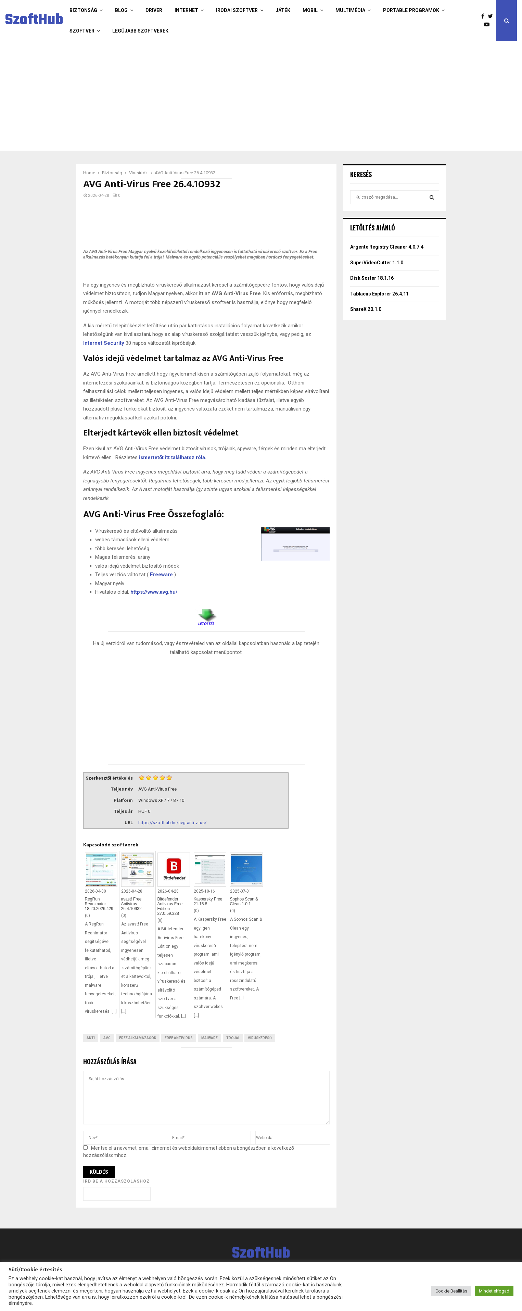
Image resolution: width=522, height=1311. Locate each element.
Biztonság (83, 10)
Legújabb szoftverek (140, 31)
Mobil (310, 10)
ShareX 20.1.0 (365, 309)
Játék (283, 10)
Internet (186, 10)
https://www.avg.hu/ (154, 592)
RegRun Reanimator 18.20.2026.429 (99, 904)
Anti (91, 1038)
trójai (232, 1038)
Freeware (161, 574)
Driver (153, 10)
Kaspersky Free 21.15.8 (208, 901)
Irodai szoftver (237, 10)
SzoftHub (34, 20)
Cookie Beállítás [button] (451, 1291)
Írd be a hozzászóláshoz (116, 1181)
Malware (209, 1038)
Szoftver (81, 31)
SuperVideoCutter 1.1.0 (376, 262)
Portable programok (411, 10)
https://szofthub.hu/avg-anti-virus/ (172, 822)
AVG (107, 1038)
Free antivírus (179, 1038)
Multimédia (350, 10)
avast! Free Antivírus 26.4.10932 (131, 904)
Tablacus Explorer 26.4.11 (379, 294)
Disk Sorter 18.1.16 (372, 278)
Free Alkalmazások (137, 1038)
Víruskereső (260, 1038)
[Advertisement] (233, 96)
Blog (121, 10)
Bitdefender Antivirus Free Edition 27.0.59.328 (170, 906)
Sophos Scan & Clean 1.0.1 (244, 901)
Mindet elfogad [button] (494, 1291)
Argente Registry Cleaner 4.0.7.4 (386, 247)
